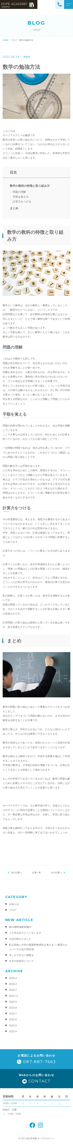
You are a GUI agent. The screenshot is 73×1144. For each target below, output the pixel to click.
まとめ (14, 208)
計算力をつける (22, 201)
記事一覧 (36, 872)
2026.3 (13, 984)
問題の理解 (19, 192)
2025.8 (13, 1007)
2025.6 (13, 1019)
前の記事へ (16, 872)
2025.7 (13, 1013)
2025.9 (13, 1001)
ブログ (26, 56)
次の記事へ (56, 872)
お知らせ (14, 904)
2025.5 (13, 1025)
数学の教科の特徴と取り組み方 (30, 186)
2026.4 (13, 978)
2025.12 (13, 996)
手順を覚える (21, 196)
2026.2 (13, 989)
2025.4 (13, 1031)
